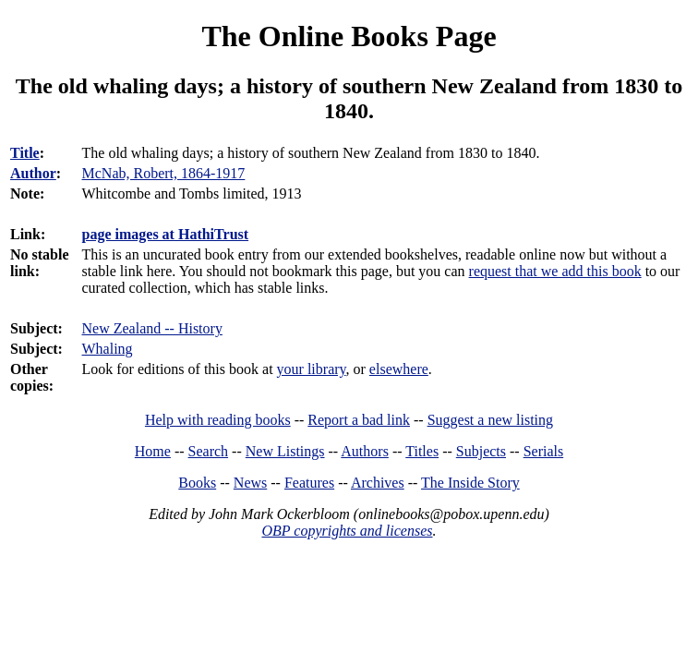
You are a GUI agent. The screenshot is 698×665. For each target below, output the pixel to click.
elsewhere (398, 369)
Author (33, 173)
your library (311, 369)
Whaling (107, 349)
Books (197, 482)
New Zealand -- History (152, 328)
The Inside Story (470, 482)
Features (309, 482)
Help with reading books (218, 420)
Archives (377, 482)
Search (208, 451)
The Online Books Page (348, 36)
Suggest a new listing (490, 420)
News (250, 482)
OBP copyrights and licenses (346, 530)
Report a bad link (358, 420)
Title (25, 153)
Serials (544, 451)
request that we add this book (555, 271)
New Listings (285, 451)
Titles (422, 451)
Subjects (481, 451)
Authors (365, 451)
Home (153, 451)
